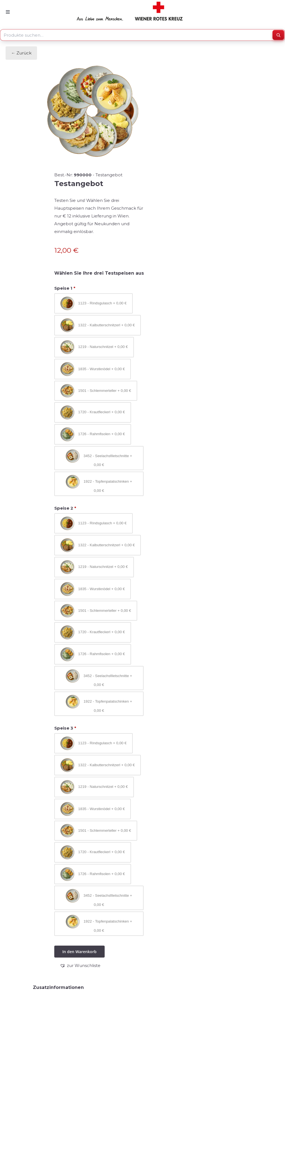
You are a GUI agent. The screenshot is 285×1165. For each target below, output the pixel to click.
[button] (80, 965)
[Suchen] (278, 35)
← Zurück (21, 53)
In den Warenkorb (79, 951)
